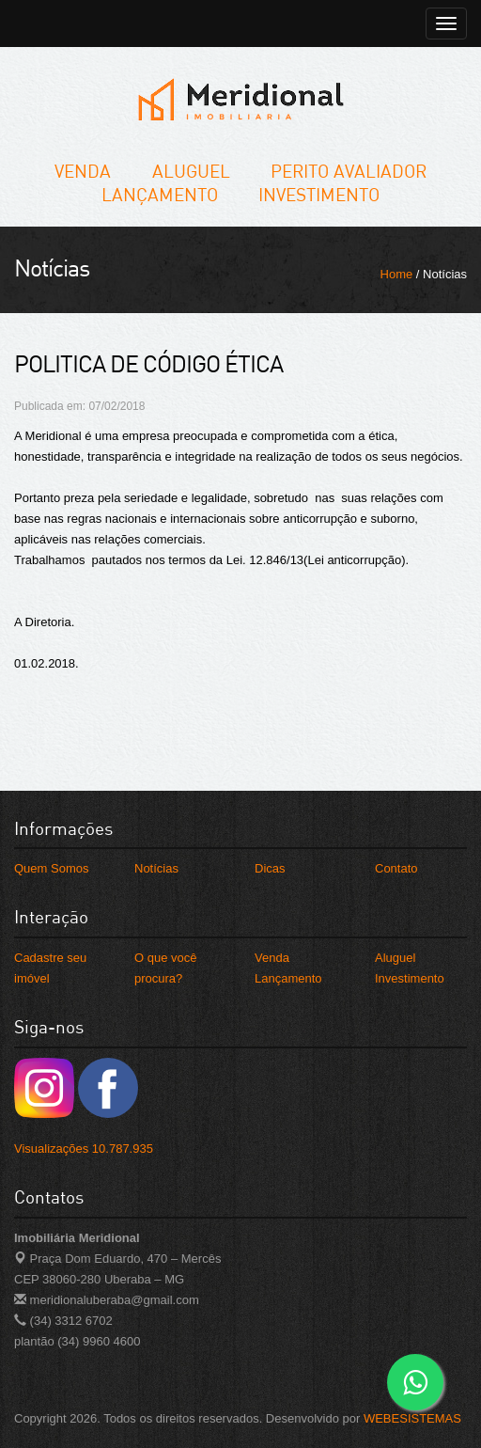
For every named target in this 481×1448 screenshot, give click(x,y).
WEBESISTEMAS (412, 1418)
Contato (396, 868)
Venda (82, 170)
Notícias (156, 868)
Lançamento (159, 194)
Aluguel (191, 170)
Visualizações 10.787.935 (83, 1148)
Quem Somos (51, 868)
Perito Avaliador (349, 170)
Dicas (270, 868)
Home (396, 274)
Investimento (319, 194)
